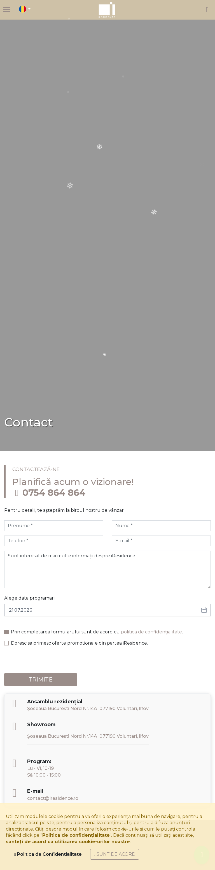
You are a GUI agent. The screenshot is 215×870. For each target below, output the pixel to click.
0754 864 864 (53, 492)
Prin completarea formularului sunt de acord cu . (97, 632)
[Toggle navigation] (7, 10)
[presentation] (46, 662)
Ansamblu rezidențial (54, 701)
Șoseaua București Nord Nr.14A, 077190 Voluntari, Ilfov (88, 708)
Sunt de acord (114, 854)
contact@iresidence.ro (52, 798)
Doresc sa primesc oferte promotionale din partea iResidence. (79, 643)
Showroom (41, 724)
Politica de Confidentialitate (48, 854)
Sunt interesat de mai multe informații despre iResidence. (107, 569)
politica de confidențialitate (151, 632)
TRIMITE (41, 679)
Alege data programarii (29, 598)
